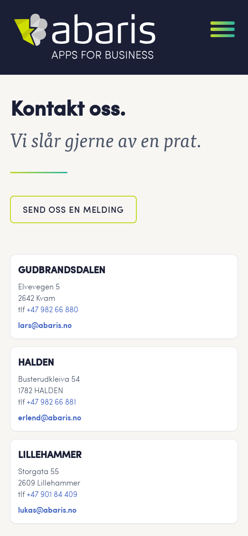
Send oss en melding (73, 209)
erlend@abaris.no (49, 417)
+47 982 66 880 (52, 309)
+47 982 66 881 (51, 402)
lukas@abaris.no (47, 509)
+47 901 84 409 (52, 494)
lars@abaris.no (45, 324)
